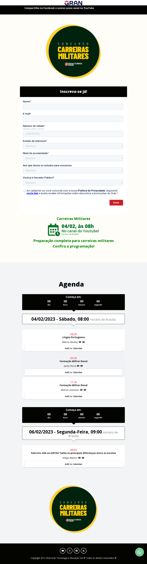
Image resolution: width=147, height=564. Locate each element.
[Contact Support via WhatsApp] (139, 552)
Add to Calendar (73, 348)
